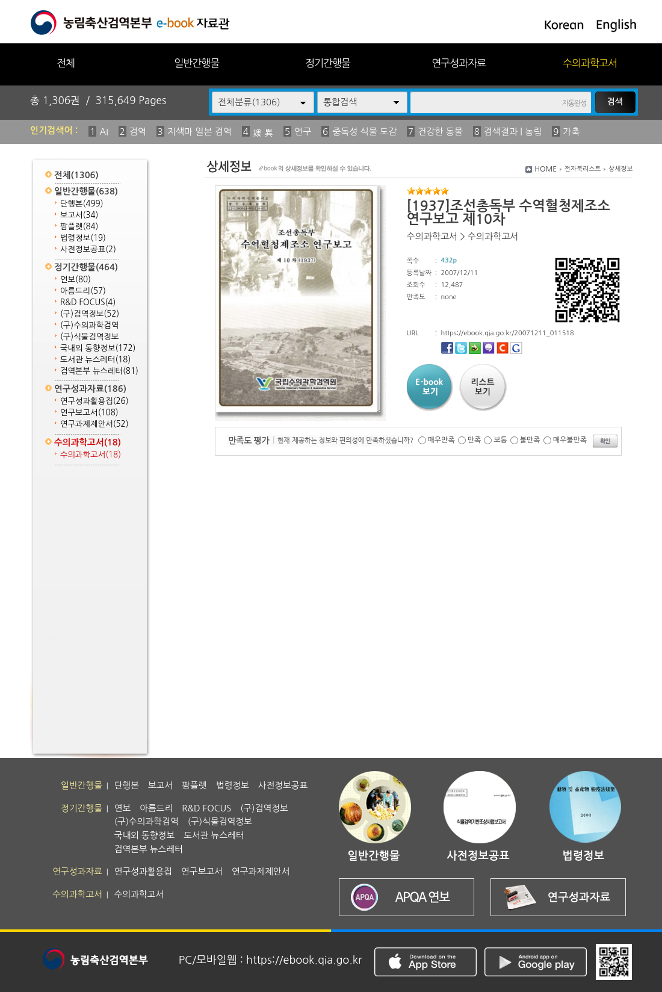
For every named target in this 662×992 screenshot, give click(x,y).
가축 (571, 131)
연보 (75, 280)
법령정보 (83, 238)
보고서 (79, 215)
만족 (474, 440)
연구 (302, 131)
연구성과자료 (459, 63)
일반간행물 (196, 63)
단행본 (82, 204)
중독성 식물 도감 (364, 131)
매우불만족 (570, 440)
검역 (137, 131)
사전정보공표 (88, 249)
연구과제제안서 (94, 424)
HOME (545, 169)
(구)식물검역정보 (89, 337)
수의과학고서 (590, 63)
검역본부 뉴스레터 (99, 371)
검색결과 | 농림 (513, 131)
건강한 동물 (440, 131)
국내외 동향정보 (97, 348)
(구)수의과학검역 (89, 325)
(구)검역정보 (89, 314)
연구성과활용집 (94, 401)
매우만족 (441, 440)
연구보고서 (89, 413)
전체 (66, 63)
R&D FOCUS (88, 302)
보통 (500, 440)
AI (103, 131)
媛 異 (263, 132)
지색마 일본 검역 (199, 131)
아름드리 (83, 291)
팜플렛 (79, 227)
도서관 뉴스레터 (95, 360)
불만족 (530, 440)
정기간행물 (327, 63)
